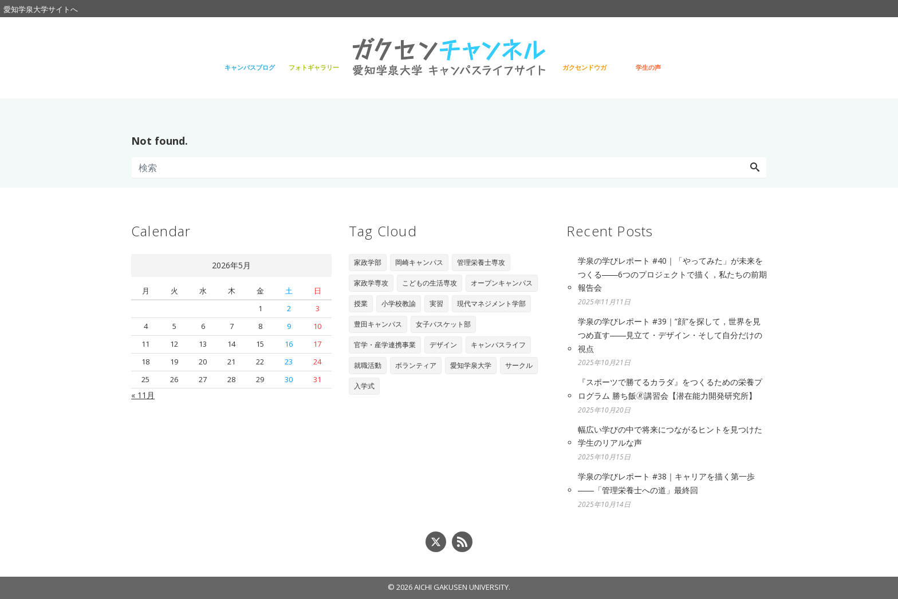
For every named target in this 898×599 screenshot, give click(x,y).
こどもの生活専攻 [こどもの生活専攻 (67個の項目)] (429, 283)
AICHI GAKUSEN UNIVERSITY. (462, 587)
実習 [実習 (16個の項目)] (436, 303)
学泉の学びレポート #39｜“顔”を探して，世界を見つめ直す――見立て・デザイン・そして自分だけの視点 (670, 335)
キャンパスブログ (249, 67)
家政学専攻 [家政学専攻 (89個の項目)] (371, 283)
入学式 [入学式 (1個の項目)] (364, 386)
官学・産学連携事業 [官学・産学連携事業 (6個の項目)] (385, 345)
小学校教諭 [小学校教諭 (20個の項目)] (398, 303)
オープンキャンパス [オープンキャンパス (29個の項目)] (502, 283)
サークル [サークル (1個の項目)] (519, 365)
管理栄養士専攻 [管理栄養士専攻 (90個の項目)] (481, 262)
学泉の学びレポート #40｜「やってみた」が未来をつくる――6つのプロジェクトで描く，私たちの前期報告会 (672, 274)
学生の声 (648, 67)
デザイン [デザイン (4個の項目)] (443, 345)
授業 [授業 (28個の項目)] (361, 303)
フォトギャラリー (314, 67)
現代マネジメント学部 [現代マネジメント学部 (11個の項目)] (491, 303)
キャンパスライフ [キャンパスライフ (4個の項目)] (498, 345)
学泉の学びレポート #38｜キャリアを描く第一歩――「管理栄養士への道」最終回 (666, 483)
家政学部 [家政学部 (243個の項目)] (367, 262)
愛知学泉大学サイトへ (40, 9)
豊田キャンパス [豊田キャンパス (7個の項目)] (378, 324)
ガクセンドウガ (584, 67)
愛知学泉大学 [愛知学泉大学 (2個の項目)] (470, 365)
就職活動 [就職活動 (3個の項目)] (367, 365)
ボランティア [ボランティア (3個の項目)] (415, 365)
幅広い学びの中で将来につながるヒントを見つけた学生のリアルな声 (670, 436)
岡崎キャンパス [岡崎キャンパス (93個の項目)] (419, 262)
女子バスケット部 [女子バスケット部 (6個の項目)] (443, 324)
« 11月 (143, 395)
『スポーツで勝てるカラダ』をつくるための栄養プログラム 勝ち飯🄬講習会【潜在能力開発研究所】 (670, 388)
